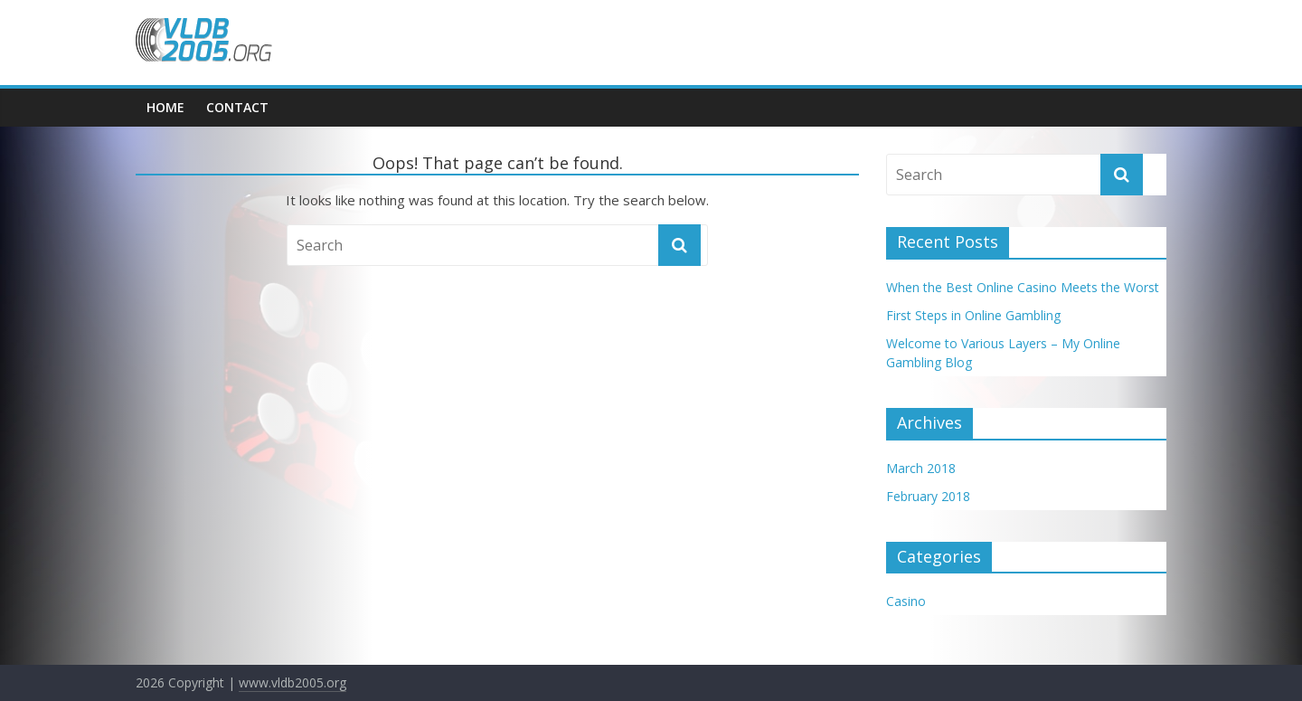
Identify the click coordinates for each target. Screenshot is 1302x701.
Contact (237, 107)
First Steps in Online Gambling (973, 315)
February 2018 (928, 496)
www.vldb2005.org (292, 682)
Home (165, 107)
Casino (906, 601)
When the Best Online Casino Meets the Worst (1022, 287)
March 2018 (921, 468)
